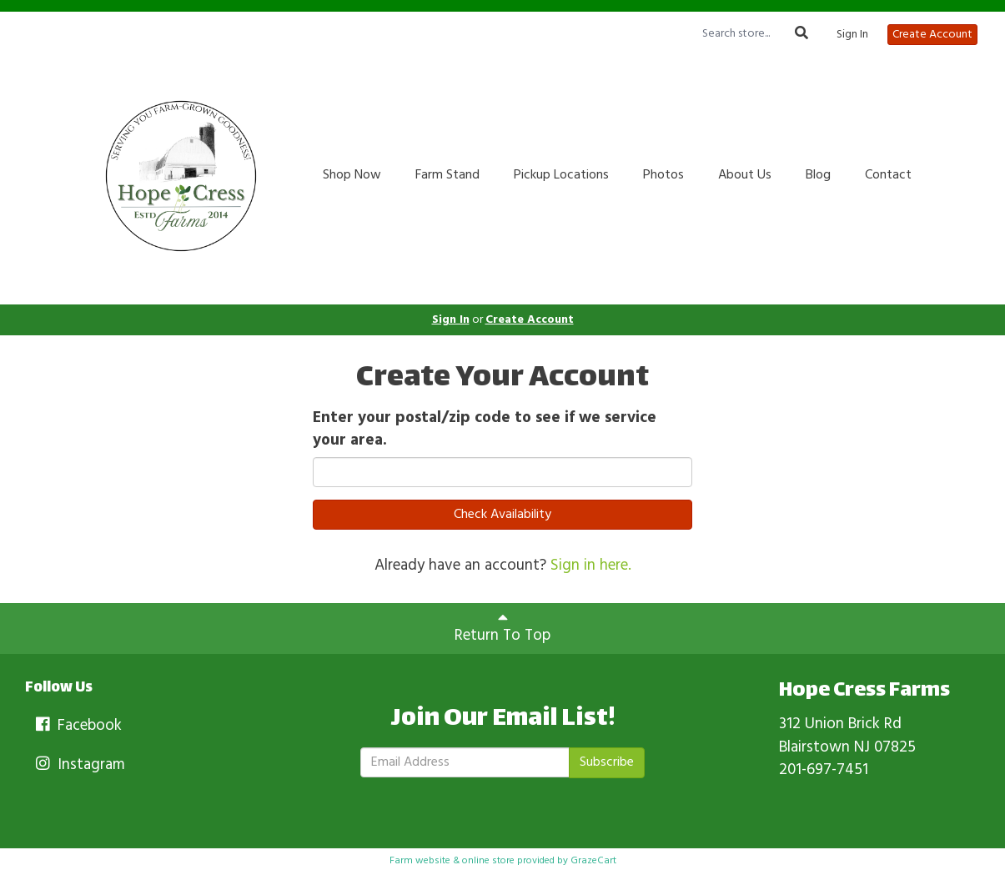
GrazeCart (593, 860)
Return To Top (502, 628)
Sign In (852, 35)
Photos (663, 175)
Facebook (77, 725)
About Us (744, 175)
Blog (818, 175)
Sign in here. (590, 565)
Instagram (79, 764)
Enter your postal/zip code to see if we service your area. (484, 429)
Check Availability (502, 515)
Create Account (932, 34)
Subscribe (607, 762)
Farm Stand (447, 175)
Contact (888, 175)
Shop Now (352, 175)
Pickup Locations (561, 175)
